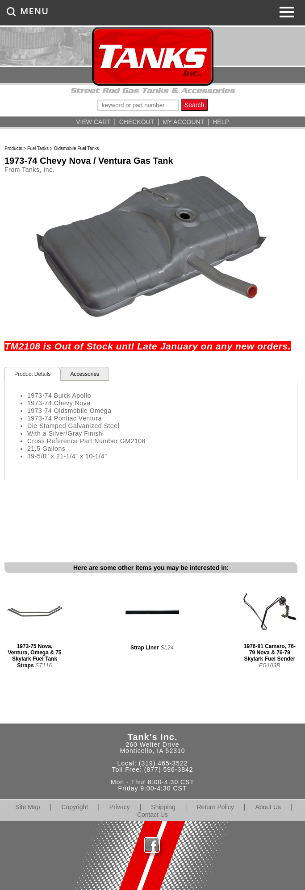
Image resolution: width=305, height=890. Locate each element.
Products (13, 148)
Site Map (27, 807)
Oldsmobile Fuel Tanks (76, 148)
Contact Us (152, 814)
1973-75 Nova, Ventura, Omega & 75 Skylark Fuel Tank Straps (34, 656)
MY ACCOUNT (183, 121)
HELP (221, 121)
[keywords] (138, 105)
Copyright (74, 807)
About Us (268, 807)
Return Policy (215, 807)
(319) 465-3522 (163, 763)
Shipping (163, 807)
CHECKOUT (136, 121)
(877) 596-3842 (168, 769)
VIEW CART (93, 121)
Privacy (119, 807)
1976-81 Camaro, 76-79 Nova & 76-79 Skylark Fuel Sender (270, 652)
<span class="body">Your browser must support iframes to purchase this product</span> (151, 513)
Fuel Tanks (38, 148)
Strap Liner (144, 648)
